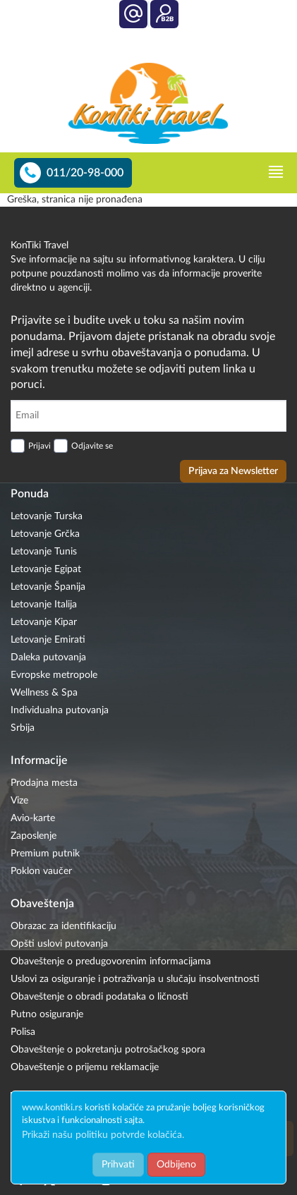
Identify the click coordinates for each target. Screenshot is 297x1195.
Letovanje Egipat (46, 569)
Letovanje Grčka (45, 534)
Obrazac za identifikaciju (63, 926)
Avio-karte (33, 818)
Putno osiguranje (47, 1014)
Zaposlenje (33, 836)
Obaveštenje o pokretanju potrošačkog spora (108, 1050)
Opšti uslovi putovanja (59, 944)
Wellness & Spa (44, 693)
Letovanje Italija (44, 604)
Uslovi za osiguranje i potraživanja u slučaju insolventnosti (135, 979)
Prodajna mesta (44, 783)
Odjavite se (92, 446)
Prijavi (39, 446)
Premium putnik (45, 854)
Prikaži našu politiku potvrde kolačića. (103, 1135)
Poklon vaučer (41, 871)
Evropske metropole (54, 675)
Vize (19, 801)
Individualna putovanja (60, 710)
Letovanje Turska (47, 516)
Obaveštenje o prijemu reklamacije (85, 1067)
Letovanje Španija (48, 587)
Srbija (23, 728)
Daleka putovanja (48, 657)
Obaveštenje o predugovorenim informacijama (111, 961)
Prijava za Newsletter (233, 471)
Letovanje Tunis (44, 552)
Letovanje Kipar (44, 622)
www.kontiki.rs (52, 1107)
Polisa (23, 1032)
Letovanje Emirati (48, 640)
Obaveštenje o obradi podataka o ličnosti (99, 997)
